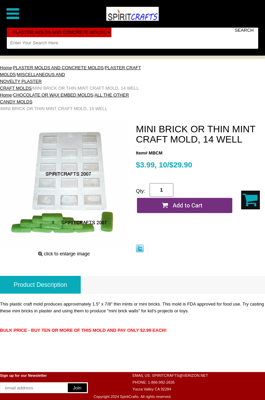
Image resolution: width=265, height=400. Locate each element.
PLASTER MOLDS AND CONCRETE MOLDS (58, 67)
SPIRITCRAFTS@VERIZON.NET (180, 375)
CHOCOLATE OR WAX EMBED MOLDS (53, 95)
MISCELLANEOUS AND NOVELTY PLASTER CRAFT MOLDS (32, 81)
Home (6, 67)
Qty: (140, 191)
